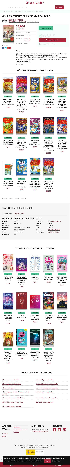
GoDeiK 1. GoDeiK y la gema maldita (48, 317)
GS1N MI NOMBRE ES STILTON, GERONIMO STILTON (62, 103)
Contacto (5, 433)
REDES (22, 316)
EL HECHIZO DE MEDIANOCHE (35, 100)
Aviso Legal (17, 427)
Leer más (57, 461)
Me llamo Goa (48, 277)
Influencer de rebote (35, 141)
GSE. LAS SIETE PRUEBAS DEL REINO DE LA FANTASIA (48, 184)
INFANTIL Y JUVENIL (17, 22)
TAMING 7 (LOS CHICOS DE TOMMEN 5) (35, 353)
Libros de (11, 380)
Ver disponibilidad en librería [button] (47, 44)
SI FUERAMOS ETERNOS (8, 278)
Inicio (4, 11)
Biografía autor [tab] (19, 214)
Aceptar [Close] (47, 461)
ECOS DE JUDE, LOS (35, 316)
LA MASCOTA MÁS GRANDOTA (21, 353)
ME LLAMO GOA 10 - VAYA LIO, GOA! (62, 279)
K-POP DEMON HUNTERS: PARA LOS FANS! (21, 279)
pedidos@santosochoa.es (40, 431)
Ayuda (4, 436)
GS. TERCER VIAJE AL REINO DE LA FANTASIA (35, 183)
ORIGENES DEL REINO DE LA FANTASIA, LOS (8, 101)
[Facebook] (54, 430)
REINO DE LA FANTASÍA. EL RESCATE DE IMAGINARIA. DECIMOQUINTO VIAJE (48, 144)
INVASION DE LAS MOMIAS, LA (21, 183)
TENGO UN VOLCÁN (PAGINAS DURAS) (8, 354)
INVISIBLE (35, 277)
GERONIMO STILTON (54, 221)
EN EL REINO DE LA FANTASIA (8, 141)
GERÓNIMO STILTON (15, 20)
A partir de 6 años (33, 22)
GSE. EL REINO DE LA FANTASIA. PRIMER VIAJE (48, 101)
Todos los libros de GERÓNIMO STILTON (14, 198)
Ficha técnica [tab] (8, 214)
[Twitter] (59, 430)
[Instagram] (64, 430)
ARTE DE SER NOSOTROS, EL (62, 316)
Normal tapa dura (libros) (22, 227)
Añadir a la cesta (52, 40)
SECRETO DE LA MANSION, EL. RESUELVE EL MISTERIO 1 (48, 354)
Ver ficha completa (22, 43)
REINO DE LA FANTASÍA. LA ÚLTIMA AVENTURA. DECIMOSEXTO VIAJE (21, 103)
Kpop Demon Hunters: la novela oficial (8, 317)
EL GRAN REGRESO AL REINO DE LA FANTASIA (21, 143)
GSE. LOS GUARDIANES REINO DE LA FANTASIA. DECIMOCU (62, 144)
